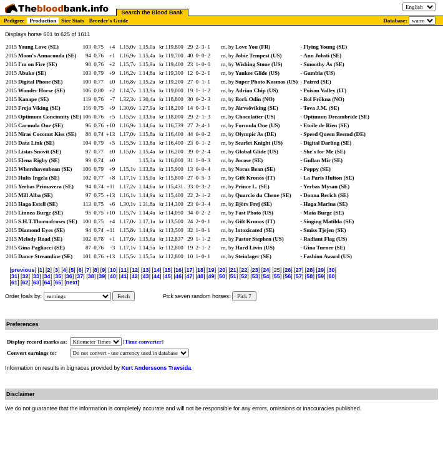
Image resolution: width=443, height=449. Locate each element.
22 (244, 270)
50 (222, 276)
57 (299, 276)
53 (255, 276)
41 (123, 276)
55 (277, 276)
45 (167, 276)
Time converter (143, 342)
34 (47, 276)
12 (135, 270)
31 (14, 276)
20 (222, 270)
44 (156, 276)
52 (244, 276)
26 (288, 270)
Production (42, 20)
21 (233, 270)
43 (145, 276)
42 (135, 276)
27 (299, 270)
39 (102, 276)
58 (309, 276)
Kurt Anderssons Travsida (157, 368)
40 (113, 276)
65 (58, 282)
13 (145, 270)
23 (255, 270)
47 (190, 276)
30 (331, 270)
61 (14, 282)
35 (58, 276)
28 (309, 270)
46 (178, 276)
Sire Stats (72, 20)
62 (25, 282)
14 (156, 270)
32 (25, 276)
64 (47, 282)
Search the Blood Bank (152, 12)
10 (113, 270)
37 (80, 276)
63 (36, 282)
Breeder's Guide (109, 20)
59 (321, 276)
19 (211, 270)
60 (331, 276)
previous (23, 270)
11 (123, 270)
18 (200, 270)
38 (91, 276)
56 (288, 276)
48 (200, 276)
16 (178, 270)
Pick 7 (244, 296)
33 (36, 276)
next (72, 282)
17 (190, 270)
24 (266, 270)
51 (233, 276)
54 (266, 276)
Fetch (123, 296)
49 (211, 276)
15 (167, 270)
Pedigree (14, 20)
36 (69, 276)
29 (321, 270)
